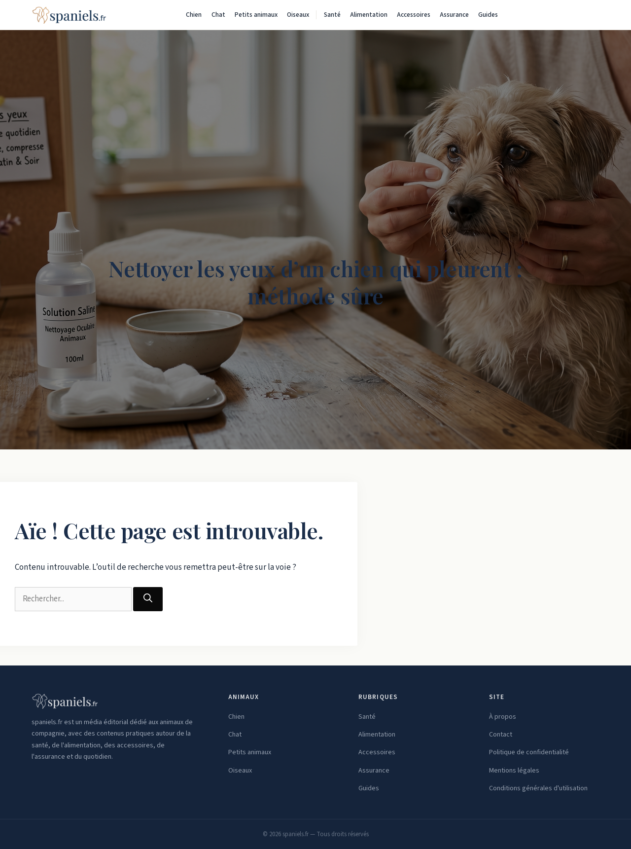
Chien (194, 14)
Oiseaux (298, 14)
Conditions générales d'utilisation (538, 788)
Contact (500, 734)
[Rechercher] (589, 15)
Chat (218, 14)
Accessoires (413, 14)
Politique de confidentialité (529, 752)
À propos (502, 717)
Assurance (454, 14)
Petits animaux (256, 14)
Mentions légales (514, 770)
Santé (332, 14)
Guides (488, 14)
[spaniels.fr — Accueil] (69, 15)
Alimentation (368, 14)
